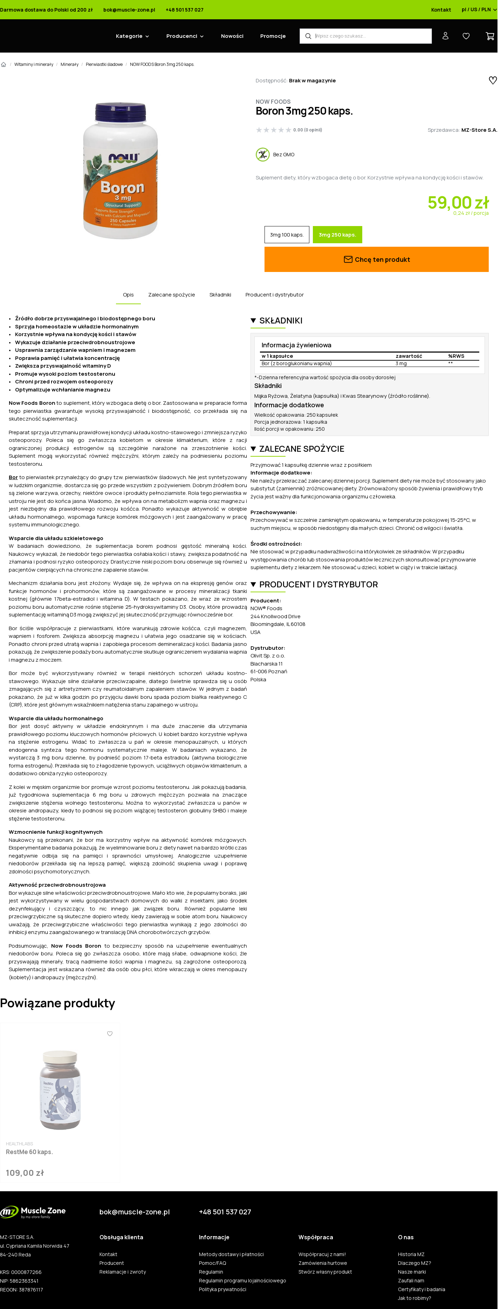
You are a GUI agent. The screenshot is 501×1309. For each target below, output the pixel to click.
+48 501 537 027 (185, 9)
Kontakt (441, 9)
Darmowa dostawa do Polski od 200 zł (46, 9)
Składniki (220, 294)
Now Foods (273, 101)
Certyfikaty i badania (421, 1289)
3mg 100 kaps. (287, 234)
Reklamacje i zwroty (122, 1271)
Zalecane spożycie (171, 294)
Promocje (273, 36)
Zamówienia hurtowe (322, 1263)
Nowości (232, 36)
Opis (128, 294)
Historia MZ (411, 1254)
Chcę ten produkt (376, 259)
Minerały (69, 64)
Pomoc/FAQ (212, 1263)
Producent (111, 1263)
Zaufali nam (411, 1280)
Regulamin (211, 1271)
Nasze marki (412, 1271)
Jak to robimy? (414, 1298)
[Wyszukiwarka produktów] (366, 36)
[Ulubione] (109, 1033)
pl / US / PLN (479, 10)
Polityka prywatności (222, 1289)
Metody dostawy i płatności (231, 1254)
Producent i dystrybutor (275, 294)
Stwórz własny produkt (325, 1271)
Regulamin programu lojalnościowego (242, 1280)
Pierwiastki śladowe (104, 64)
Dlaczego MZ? (414, 1263)
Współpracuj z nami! (322, 1254)
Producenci (181, 36)
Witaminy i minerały (33, 64)
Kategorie (129, 36)
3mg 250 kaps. (337, 234)
